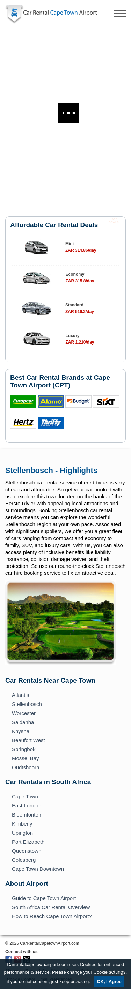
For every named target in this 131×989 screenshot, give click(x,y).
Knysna (20, 731)
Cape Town (25, 796)
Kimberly (22, 824)
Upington (22, 833)
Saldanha (23, 722)
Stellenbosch (27, 704)
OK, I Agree (109, 981)
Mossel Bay (25, 758)
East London (26, 806)
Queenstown (26, 851)
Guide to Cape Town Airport (44, 898)
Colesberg (24, 860)
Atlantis (20, 695)
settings (117, 972)
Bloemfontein (27, 815)
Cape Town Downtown (38, 869)
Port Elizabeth (28, 842)
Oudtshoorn (25, 767)
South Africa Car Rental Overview (51, 907)
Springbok (24, 749)
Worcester (24, 713)
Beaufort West (28, 740)
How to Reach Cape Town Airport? (52, 916)
